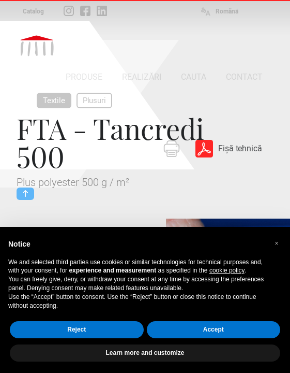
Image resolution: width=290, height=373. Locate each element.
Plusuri (94, 100)
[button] (276, 243)
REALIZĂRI (141, 77)
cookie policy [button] (227, 270)
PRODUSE (84, 77)
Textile (54, 100)
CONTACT (244, 77)
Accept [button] (213, 329)
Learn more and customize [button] (144, 352)
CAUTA (193, 77)
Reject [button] (76, 329)
